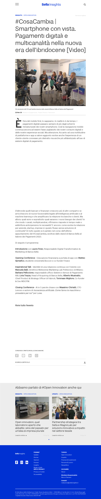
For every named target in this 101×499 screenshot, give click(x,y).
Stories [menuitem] (36, 457)
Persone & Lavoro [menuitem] (67, 462)
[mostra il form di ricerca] (85, 4)
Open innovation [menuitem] (66, 455)
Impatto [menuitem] (64, 457)
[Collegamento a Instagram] (21, 462)
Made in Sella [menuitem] (38, 467)
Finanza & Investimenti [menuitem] (68, 460)
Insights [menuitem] (36, 465)
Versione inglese (80, 15)
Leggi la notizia (20, 435)
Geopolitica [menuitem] (65, 465)
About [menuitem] (63, 472)
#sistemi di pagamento (30, 112)
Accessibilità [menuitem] (38, 474)
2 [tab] (50, 439)
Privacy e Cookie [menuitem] (39, 472)
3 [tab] (52, 439)
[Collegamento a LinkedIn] (26, 462)
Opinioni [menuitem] (36, 460)
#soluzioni (51, 112)
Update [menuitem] (36, 455)
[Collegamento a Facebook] (16, 462)
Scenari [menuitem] (36, 462)
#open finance (43, 112)
